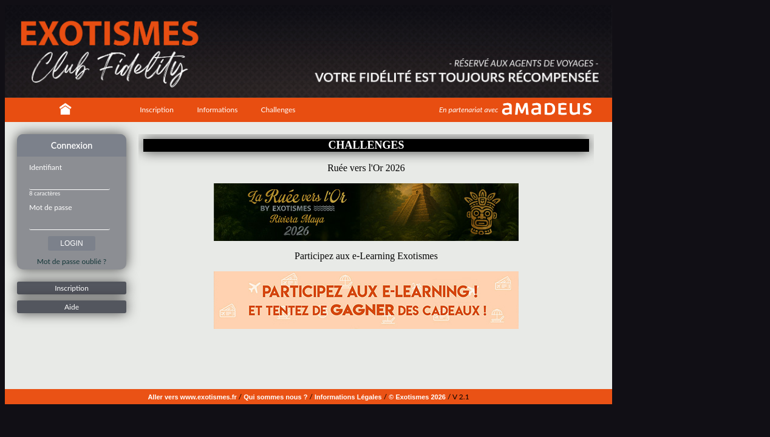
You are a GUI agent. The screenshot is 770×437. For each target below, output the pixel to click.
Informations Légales (348, 397)
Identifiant (45, 167)
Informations (217, 109)
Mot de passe (50, 207)
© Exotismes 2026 (417, 397)
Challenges (278, 109)
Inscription (157, 109)
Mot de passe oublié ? (71, 261)
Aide (71, 306)
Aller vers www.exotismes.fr (192, 397)
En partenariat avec (468, 109)
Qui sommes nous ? (275, 397)
